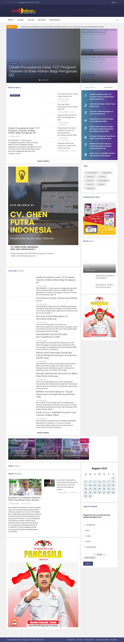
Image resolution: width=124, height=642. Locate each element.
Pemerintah (63, 101)
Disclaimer (71, 640)
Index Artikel (43, 161)
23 (85, 492)
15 (113, 485)
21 (108, 489)
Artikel (73, 151)
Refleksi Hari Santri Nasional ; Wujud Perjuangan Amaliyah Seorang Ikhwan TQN (55, 394)
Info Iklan (113, 640)
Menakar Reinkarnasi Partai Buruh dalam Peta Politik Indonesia (67, 145)
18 (95, 489)
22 (113, 489)
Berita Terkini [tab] (90, 87)
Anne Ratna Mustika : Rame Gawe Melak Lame (99, 57)
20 (104, 489)
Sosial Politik (63, 140)
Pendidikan (63, 125)
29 (113, 492)
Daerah (90, 180)
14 (108, 485)
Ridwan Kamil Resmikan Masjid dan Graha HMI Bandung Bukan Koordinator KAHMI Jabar (56, 355)
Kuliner (102, 177)
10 (90, 485)
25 (95, 492)
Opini (114, 2)
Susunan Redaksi (102, 640)
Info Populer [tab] (108, 87)
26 (99, 492)
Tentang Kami (89, 640)
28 (108, 492)
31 (90, 496)
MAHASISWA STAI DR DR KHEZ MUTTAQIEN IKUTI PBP (67, 117)
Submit (88, 564)
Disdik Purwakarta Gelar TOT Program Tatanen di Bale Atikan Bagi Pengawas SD (24, 130)
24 (90, 492)
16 (85, 489)
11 (95, 485)
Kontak (79, 640)
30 (85, 496)
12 (99, 485)
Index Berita (54, 20)
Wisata (101, 184)
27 (104, 492)
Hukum (90, 184)
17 (90, 489)
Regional (90, 188)
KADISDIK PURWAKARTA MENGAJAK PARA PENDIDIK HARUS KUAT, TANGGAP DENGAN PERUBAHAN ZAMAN (67, 484)
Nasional (90, 177)
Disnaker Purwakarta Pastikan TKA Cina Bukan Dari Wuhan (43, 27)
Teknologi (106, 173)
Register (42, 20)
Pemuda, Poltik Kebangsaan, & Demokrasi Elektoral (68, 106)
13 (104, 485)
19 (99, 489)
